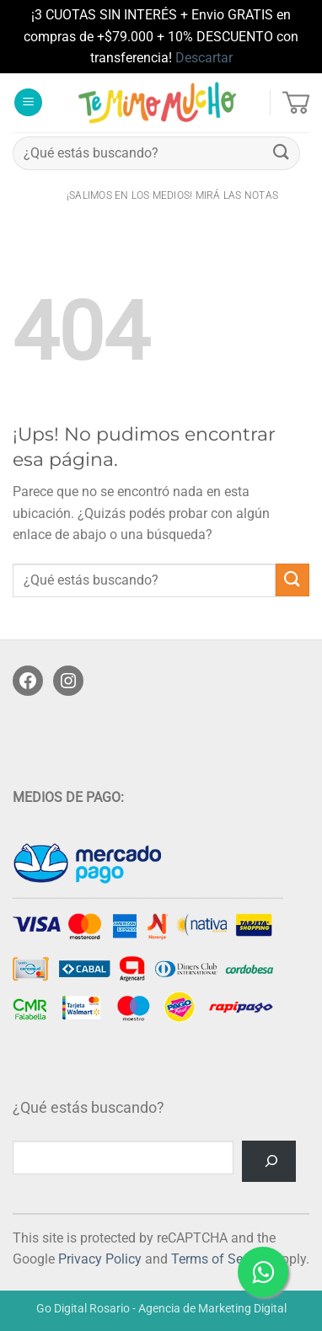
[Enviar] (281, 152)
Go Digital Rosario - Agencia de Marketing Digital (161, 1309)
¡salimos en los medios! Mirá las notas (172, 195)
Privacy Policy (100, 1259)
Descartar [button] (204, 58)
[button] (28, 102)
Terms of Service (221, 1259)
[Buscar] (269, 1161)
